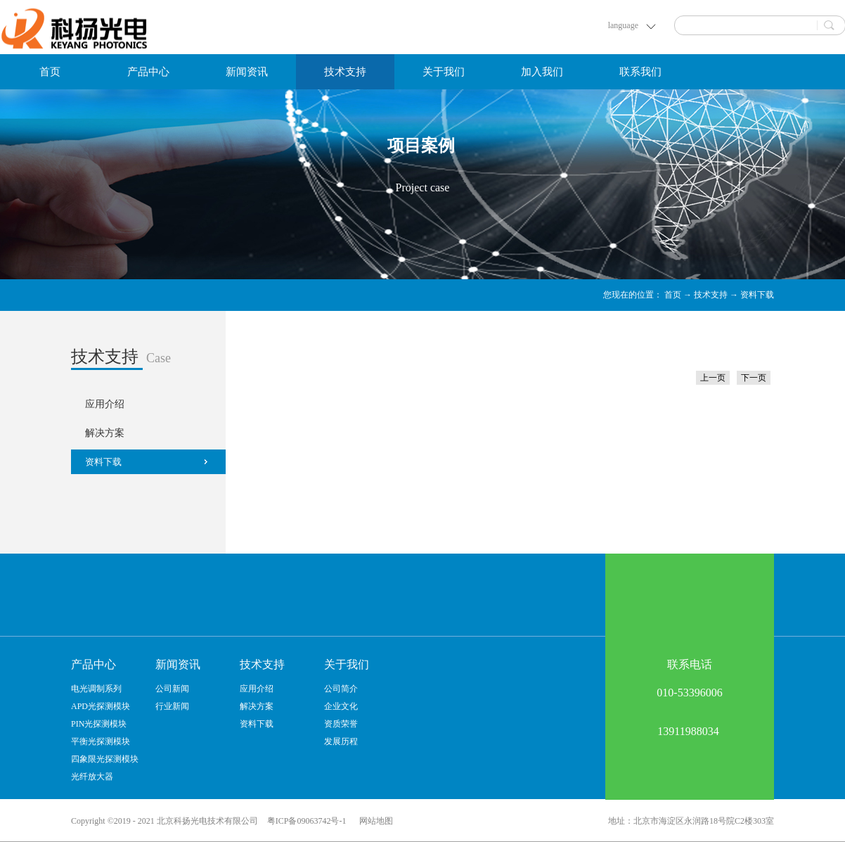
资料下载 (757, 295)
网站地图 (374, 821)
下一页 (753, 378)
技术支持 (711, 295)
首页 (49, 71)
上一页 (712, 378)
